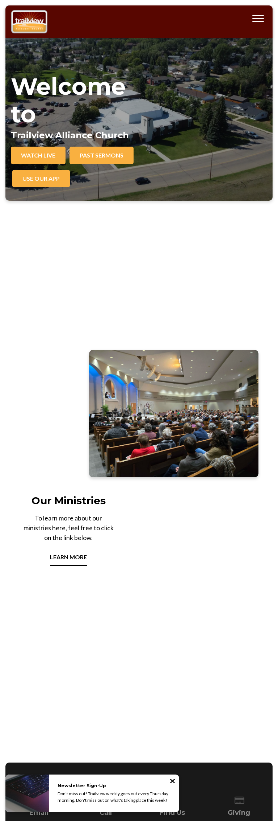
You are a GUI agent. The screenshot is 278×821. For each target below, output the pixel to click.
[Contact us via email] (39, 671)
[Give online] (239, 671)
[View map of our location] (172, 671)
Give (213, 752)
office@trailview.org (39, 697)
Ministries (97, 752)
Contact (174, 752)
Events (122, 752)
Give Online (238, 697)
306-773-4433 (106, 697)
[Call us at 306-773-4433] (106, 671)
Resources (148, 752)
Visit (195, 752)
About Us (69, 752)
